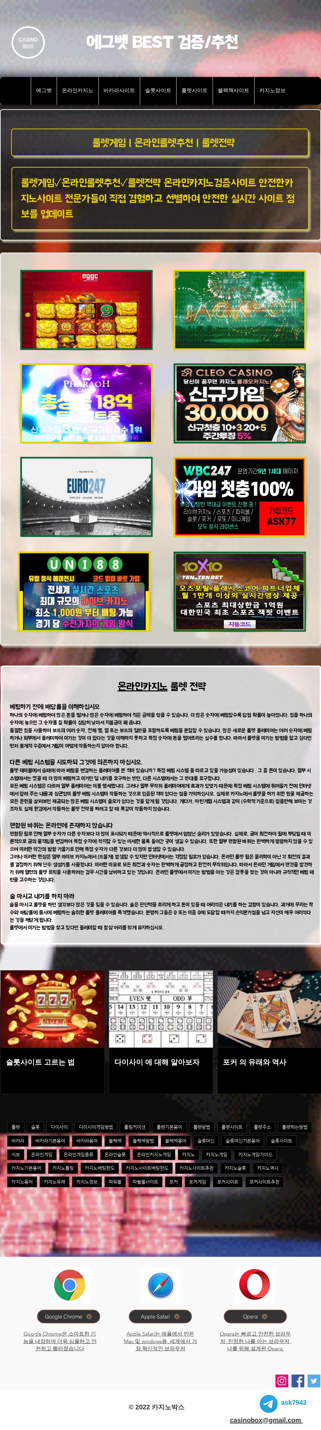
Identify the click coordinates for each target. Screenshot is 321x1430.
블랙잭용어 (175, 1140)
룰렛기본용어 (169, 1127)
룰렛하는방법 (295, 1127)
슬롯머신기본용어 (243, 1140)
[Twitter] (314, 1381)
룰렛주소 (262, 1127)
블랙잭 (115, 1140)
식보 (15, 1154)
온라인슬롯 (115, 1154)
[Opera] (255, 1316)
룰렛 (15, 1127)
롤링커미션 (134, 1127)
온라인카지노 (143, 686)
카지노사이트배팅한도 (147, 1168)
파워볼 (115, 1181)
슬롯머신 (206, 1140)
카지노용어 (22, 1181)
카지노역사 (267, 1168)
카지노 (188, 1154)
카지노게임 (216, 1154)
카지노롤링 (63, 1168)
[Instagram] (281, 1381)
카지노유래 (54, 1181)
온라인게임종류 (78, 1154)
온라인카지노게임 (154, 1154)
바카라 (17, 1140)
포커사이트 (227, 1181)
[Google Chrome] (68, 1316)
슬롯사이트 (281, 1140)
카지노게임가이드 (255, 1154)
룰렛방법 (201, 1127)
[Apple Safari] (160, 1316)
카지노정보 (87, 1181)
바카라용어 (87, 1140)
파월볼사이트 (145, 1181)
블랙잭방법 (143, 1140)
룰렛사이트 (232, 1127)
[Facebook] (298, 1381)
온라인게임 (41, 1154)
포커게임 (197, 1181)
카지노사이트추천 (196, 1168)
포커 (173, 1181)
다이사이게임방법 (96, 1127)
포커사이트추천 (264, 1181)
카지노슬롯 (235, 1168)
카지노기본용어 (26, 1168)
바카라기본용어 (50, 1140)
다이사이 (59, 1127)
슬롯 (35, 1127)
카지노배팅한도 (100, 1168)
